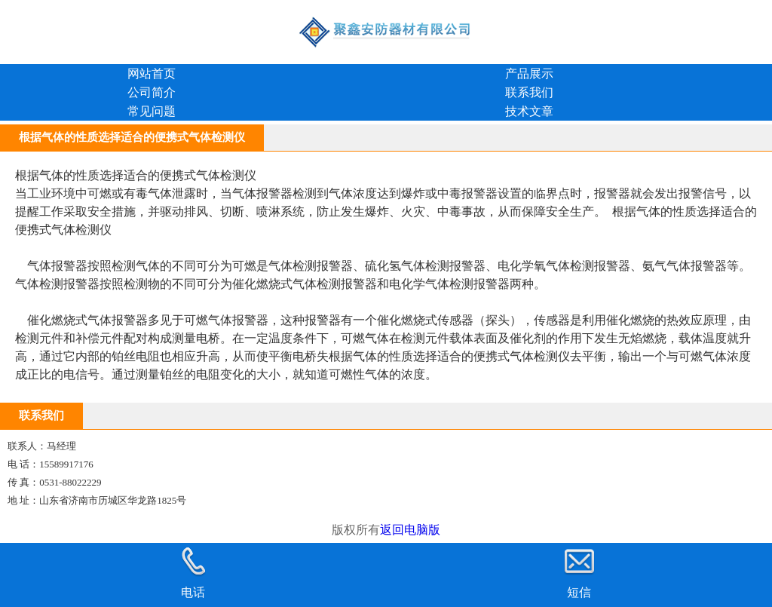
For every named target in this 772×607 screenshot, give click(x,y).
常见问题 (151, 111)
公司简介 (151, 92)
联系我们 (529, 92)
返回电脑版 (410, 529)
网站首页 (151, 73)
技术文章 (529, 111)
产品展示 (529, 73)
